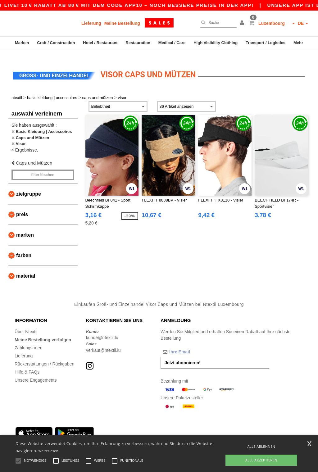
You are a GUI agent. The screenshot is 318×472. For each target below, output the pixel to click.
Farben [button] (23, 247)
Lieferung (91, 23)
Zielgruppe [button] (28, 185)
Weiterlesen (48, 450)
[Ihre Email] (193, 343)
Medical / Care (171, 42)
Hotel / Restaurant (100, 42)
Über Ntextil (26, 322)
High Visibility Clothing (215, 42)
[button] (243, 23)
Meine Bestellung (122, 23)
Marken (22, 42)
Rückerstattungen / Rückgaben (44, 355)
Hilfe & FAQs (27, 363)
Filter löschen (42, 166)
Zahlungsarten (29, 339)
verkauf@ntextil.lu (103, 341)
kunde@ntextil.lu (102, 329)
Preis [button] (22, 206)
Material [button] (25, 267)
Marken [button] (25, 226)
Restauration (137, 42)
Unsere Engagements (36, 371)
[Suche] (217, 22)
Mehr (298, 42)
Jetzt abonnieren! (183, 354)
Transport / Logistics (265, 42)
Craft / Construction (56, 42)
